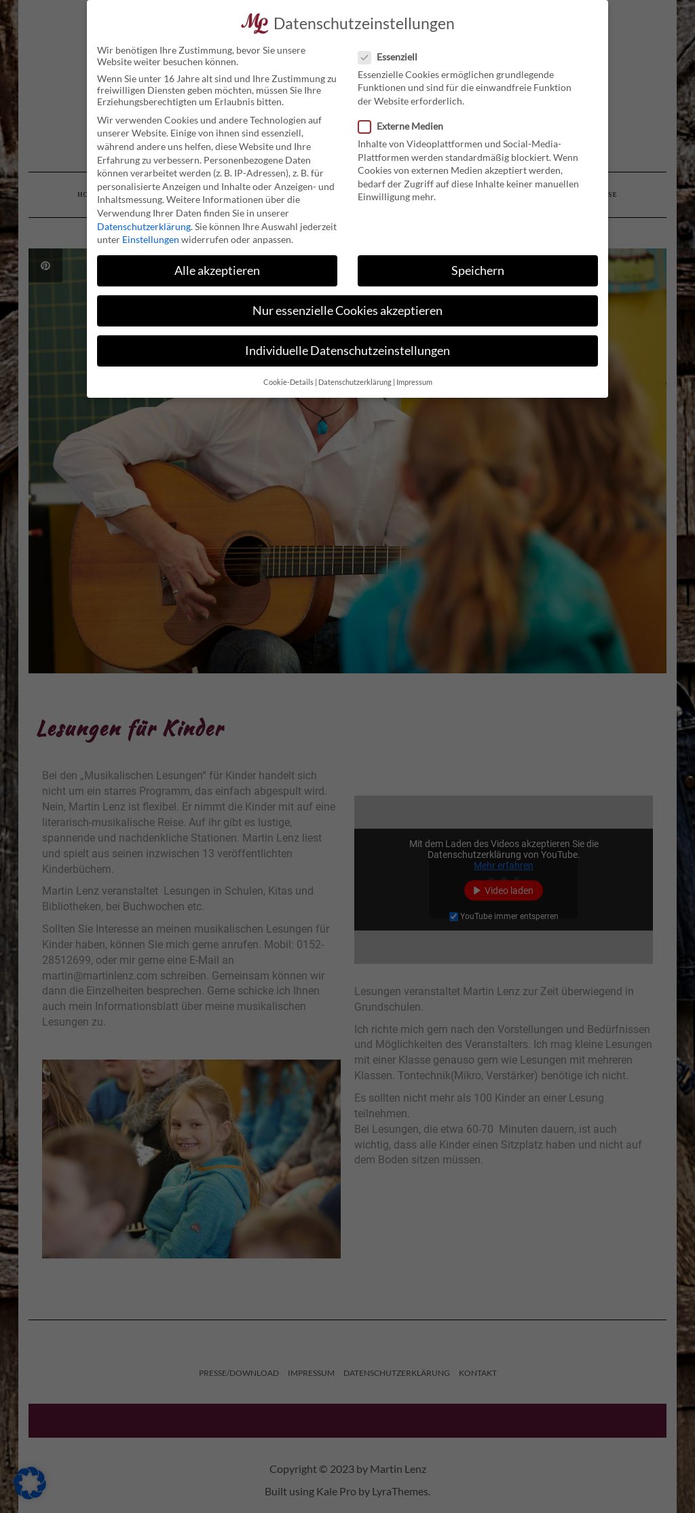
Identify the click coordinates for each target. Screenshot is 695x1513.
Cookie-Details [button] (288, 382)
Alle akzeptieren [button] (217, 270)
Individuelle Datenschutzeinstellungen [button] (347, 350)
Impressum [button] (414, 382)
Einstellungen (150, 239)
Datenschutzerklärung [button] (355, 382)
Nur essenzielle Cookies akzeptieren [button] (347, 310)
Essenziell (392, 56)
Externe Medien (405, 126)
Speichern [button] (477, 270)
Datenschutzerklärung (144, 226)
